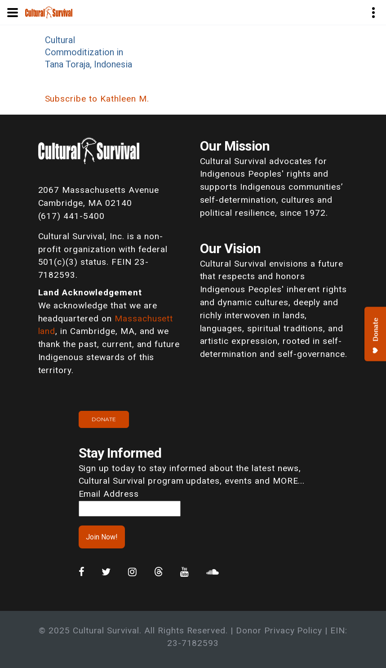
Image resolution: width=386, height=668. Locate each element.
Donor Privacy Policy (279, 630)
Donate (104, 419)
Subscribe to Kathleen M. (97, 99)
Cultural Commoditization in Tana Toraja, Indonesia (88, 52)
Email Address (109, 494)
